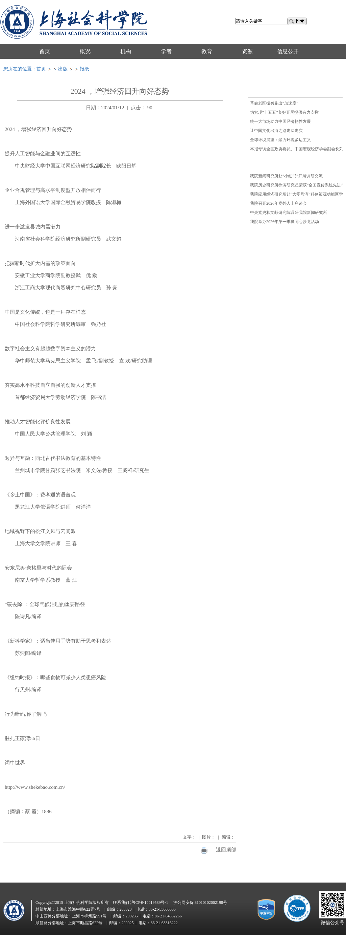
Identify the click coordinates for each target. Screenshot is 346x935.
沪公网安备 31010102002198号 (200, 902)
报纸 (84, 68)
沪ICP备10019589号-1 (149, 902)
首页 (41, 68)
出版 (63, 68)
